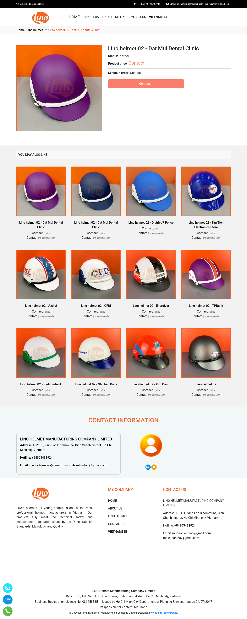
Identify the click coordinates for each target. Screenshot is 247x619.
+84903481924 (42, 457)
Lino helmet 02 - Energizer (151, 306)
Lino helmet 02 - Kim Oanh (151, 384)
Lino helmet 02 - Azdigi (41, 306)
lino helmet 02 (37, 30)
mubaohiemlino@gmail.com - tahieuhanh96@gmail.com (67, 465)
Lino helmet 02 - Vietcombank (41, 384)
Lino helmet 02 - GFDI (96, 306)
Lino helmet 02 (206, 384)
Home (20, 30)
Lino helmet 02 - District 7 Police (151, 222)
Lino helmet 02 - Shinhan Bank (96, 384)
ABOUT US (91, 17)
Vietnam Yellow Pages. (165, 612)
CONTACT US (137, 17)
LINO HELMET (112, 17)
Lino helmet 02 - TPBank (206, 306)
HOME (74, 17)
